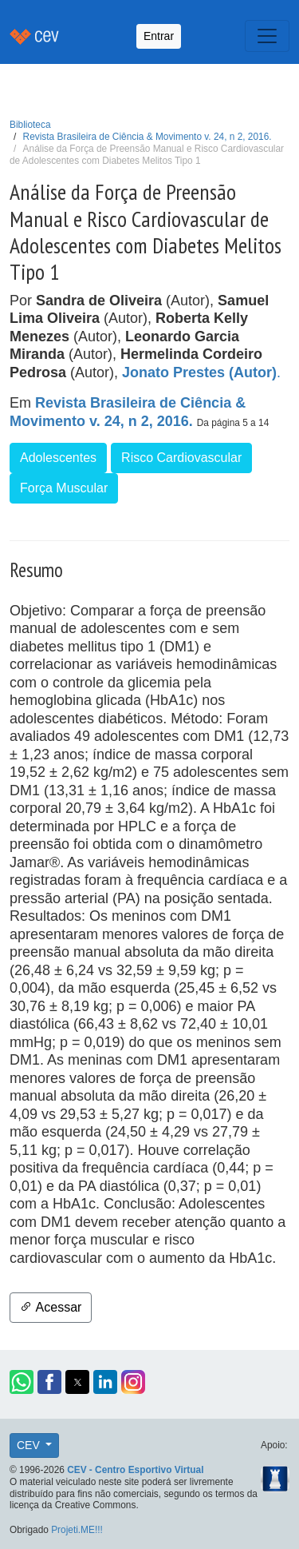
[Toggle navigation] (267, 36)
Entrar (159, 36)
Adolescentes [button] (58, 457)
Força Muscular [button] (64, 488)
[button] (21, 1382)
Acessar (50, 1307)
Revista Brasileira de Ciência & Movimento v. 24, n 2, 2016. (147, 136)
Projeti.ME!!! (77, 1529)
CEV (30, 1445)
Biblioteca (30, 124)
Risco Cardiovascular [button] (181, 457)
